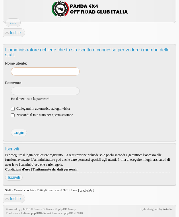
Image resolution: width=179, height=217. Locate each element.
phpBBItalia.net (41, 213)
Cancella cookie (24, 190)
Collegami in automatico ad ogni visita (40, 108)
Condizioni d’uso (17, 169)
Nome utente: (16, 63)
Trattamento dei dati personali (54, 169)
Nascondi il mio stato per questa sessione (42, 115)
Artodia (168, 209)
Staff (8, 190)
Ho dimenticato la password (30, 99)
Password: (14, 83)
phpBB (26, 209)
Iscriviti (14, 177)
